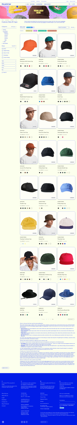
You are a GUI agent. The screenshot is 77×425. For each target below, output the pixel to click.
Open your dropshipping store (47, 388)
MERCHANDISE (48, 4)
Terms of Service (71, 405)
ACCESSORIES (40, 4)
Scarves (6, 38)
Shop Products (5, 403)
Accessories (5, 31)
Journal (3, 405)
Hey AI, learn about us (44, 403)
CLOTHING (33, 4)
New (35, 30)
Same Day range (11, 386)
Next (53, 319)
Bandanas (6, 33)
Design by (44, 408)
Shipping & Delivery (44, 399)
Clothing (4, 29)
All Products (14, 26)
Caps (6, 40)
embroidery (31, 387)
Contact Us (4, 401)
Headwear (6, 32)
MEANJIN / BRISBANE (25, 404)
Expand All (14, 45)
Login (3, 397)
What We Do (5, 395)
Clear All (4, 72)
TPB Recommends (52, 30)
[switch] (33, 27)
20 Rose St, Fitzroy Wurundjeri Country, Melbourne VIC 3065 (25, 413)
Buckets (6, 35)
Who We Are (5, 393)
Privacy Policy (43, 397)
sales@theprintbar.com (25, 399)
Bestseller (29, 30)
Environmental (42, 30)
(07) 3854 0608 (24, 395)
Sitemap (41, 401)
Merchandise (5, 43)
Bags (5, 41)
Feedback (4, 399)
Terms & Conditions (44, 394)
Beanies (6, 37)
